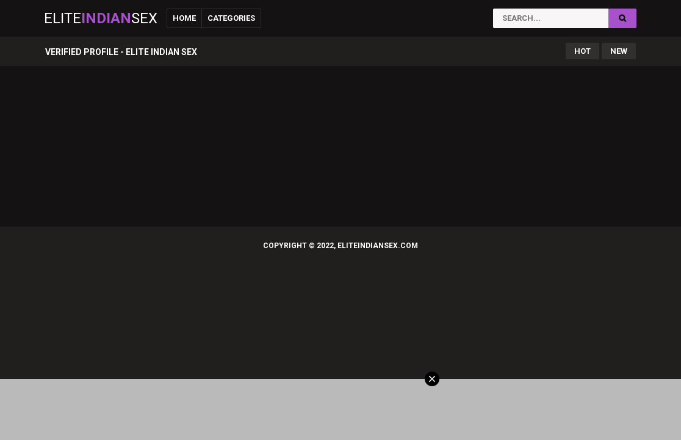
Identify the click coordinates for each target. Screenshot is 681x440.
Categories (231, 18)
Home (184, 18)
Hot (582, 51)
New (618, 51)
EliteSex (100, 18)
